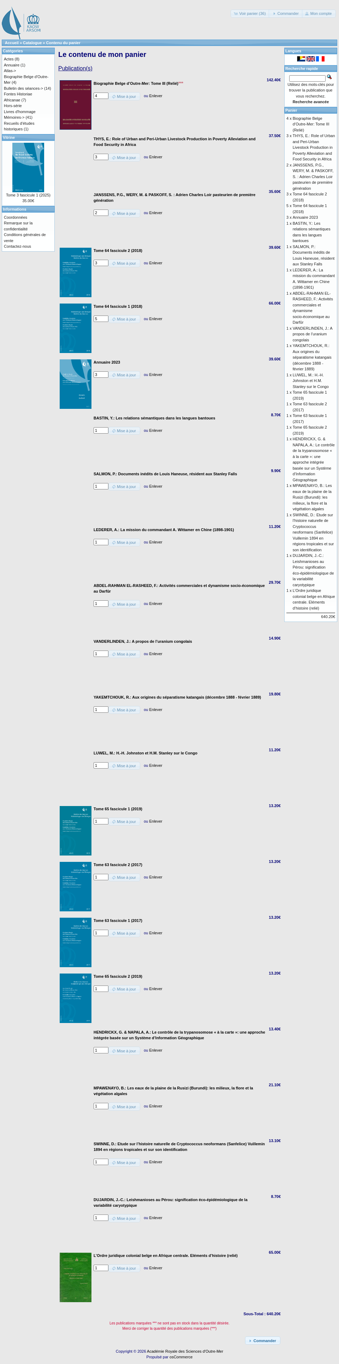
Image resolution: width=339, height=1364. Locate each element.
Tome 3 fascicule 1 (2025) (28, 195)
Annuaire (11, 65)
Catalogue (32, 43)
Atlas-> (10, 71)
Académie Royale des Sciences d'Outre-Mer (185, 1351)
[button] (250, 14)
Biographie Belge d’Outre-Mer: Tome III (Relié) (311, 124)
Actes (9, 59)
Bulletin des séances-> (23, 88)
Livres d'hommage (20, 112)
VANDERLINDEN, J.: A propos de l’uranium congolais (312, 334)
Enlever (155, 96)
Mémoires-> (14, 117)
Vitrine (9, 137)
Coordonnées (15, 217)
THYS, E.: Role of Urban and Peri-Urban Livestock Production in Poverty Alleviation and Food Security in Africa (314, 147)
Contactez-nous (17, 246)
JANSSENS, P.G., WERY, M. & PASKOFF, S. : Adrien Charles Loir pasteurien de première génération (313, 176)
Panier (291, 110)
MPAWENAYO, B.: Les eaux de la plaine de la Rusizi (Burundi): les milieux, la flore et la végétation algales (312, 497)
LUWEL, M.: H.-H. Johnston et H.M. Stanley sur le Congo (311, 381)
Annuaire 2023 (305, 217)
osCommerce (181, 1357)
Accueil (12, 43)
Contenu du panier (63, 43)
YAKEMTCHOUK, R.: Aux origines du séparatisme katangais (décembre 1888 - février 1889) (312, 357)
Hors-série (13, 106)
